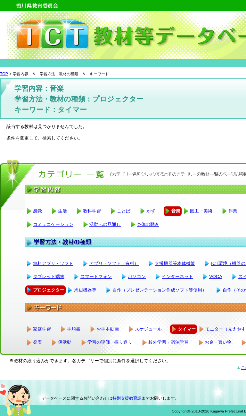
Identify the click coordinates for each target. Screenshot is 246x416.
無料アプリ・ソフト (53, 263)
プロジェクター (48, 289)
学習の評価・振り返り (109, 342)
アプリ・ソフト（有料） (114, 263)
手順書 (73, 329)
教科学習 (92, 210)
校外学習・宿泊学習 (168, 342)
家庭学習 (42, 329)
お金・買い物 (218, 342)
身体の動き (148, 224)
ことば (123, 210)
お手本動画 (107, 329)
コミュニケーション (53, 224)
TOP (4, 74)
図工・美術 (201, 210)
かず (150, 210)
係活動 (64, 342)
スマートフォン (96, 276)
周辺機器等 (85, 289)
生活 (62, 210)
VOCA (215, 276)
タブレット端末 (48, 276)
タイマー (187, 329)
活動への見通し (105, 224)
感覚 (37, 210)
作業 (232, 210)
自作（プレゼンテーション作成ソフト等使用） (159, 289)
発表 (37, 342)
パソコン (137, 276)
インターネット (177, 276)
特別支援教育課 (127, 398)
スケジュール (148, 329)
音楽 (175, 210)
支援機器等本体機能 (175, 263)
